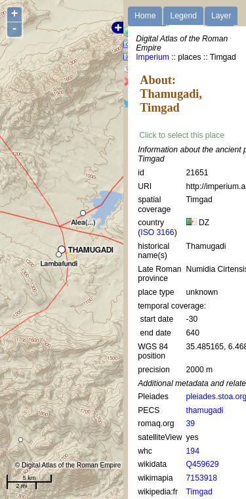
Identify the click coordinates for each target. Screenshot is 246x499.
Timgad (199, 491)
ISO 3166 (157, 232)
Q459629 (202, 464)
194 (192, 451)
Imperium (152, 57)
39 (190, 423)
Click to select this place (181, 135)
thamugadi (205, 410)
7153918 (201, 478)
